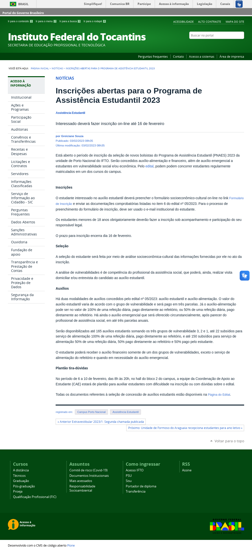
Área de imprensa (232, 56)
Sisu (129, 481)
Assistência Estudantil (125, 411)
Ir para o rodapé (95, 21)
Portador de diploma (141, 486)
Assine (186, 470)
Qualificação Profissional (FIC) (34, 497)
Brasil (23, 4)
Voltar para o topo (229, 441)
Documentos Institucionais (89, 476)
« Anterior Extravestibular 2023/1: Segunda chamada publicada (101, 422)
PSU (129, 476)
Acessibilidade (183, 21)
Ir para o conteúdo (21, 21)
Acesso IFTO (134, 470)
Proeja (17, 491)
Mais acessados (80, 481)
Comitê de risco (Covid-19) (88, 470)
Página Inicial (40, 68)
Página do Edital (219, 394)
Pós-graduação (24, 486)
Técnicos (19, 476)
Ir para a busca (71, 21)
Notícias (57, 68)
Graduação (21, 481)
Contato (178, 56)
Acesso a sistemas (201, 56)
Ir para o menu (46, 21)
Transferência (135, 491)
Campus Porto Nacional (91, 411)
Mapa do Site (235, 21)
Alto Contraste (209, 21)
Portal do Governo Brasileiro (23, 13)
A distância (21, 470)
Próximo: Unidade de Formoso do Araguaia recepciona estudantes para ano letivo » (185, 428)
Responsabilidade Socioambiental (82, 488)
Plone (71, 545)
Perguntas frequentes (153, 56)
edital (149, 166)
